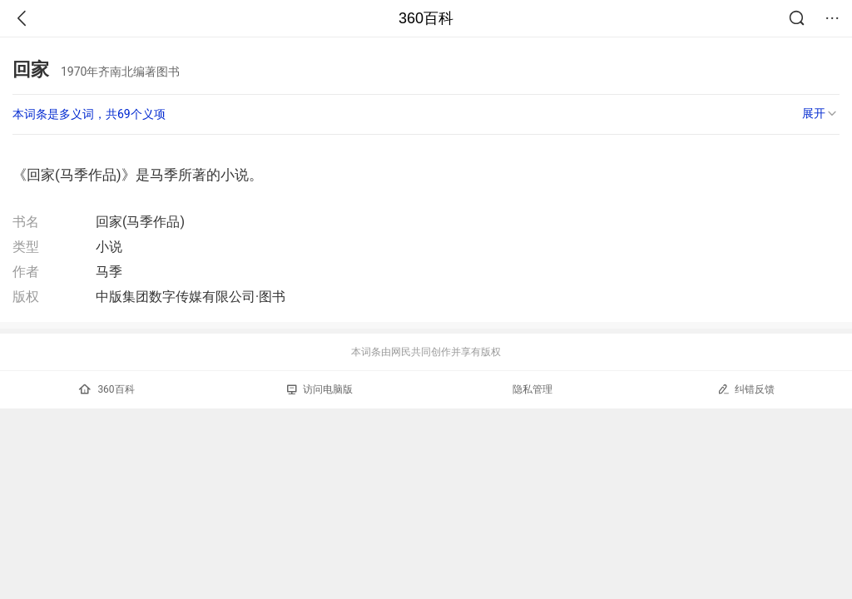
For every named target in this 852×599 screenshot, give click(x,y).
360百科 (426, 18)
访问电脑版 (320, 389)
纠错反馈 (746, 389)
